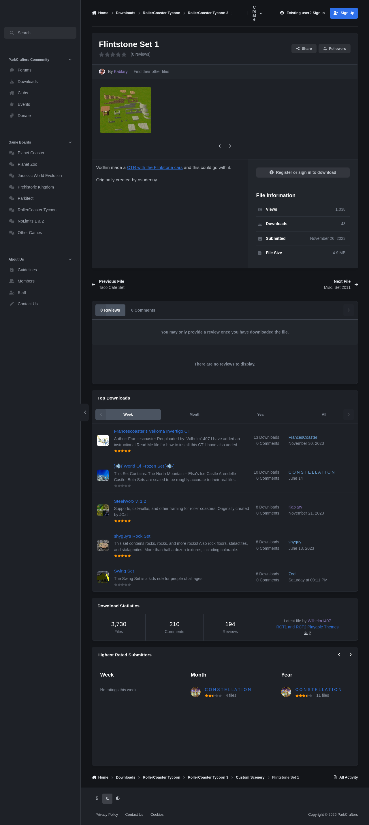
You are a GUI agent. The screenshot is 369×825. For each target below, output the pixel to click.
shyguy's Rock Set (132, 536)
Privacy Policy (106, 815)
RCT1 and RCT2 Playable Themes (307, 627)
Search (20, 33)
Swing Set (124, 570)
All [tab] (324, 414)
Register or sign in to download (303, 172)
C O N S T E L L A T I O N (228, 689)
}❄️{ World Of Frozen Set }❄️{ (144, 466)
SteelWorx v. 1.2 (130, 500)
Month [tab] (195, 414)
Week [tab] (128, 414)
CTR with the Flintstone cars (154, 167)
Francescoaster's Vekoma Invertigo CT (152, 431)
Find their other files (151, 71)
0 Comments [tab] (143, 310)
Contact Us (134, 815)
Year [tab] (261, 414)
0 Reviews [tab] (110, 310)
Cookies (157, 815)
